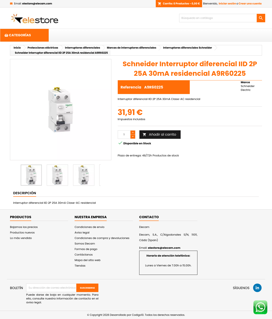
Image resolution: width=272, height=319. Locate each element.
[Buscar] (222, 18)
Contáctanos (84, 255)
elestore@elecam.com (37, 3)
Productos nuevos (22, 232)
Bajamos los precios (24, 227)
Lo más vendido (21, 238)
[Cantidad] (124, 134)
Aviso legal (82, 232)
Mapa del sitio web (88, 260)
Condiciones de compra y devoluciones (102, 238)
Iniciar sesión (227, 3)
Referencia (130, 87)
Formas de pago (86, 249)
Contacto (149, 217)
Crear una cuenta (250, 3)
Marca (245, 82)
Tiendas (80, 266)
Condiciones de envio (89, 227)
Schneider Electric (248, 88)
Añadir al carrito (159, 134)
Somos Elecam (85, 244)
